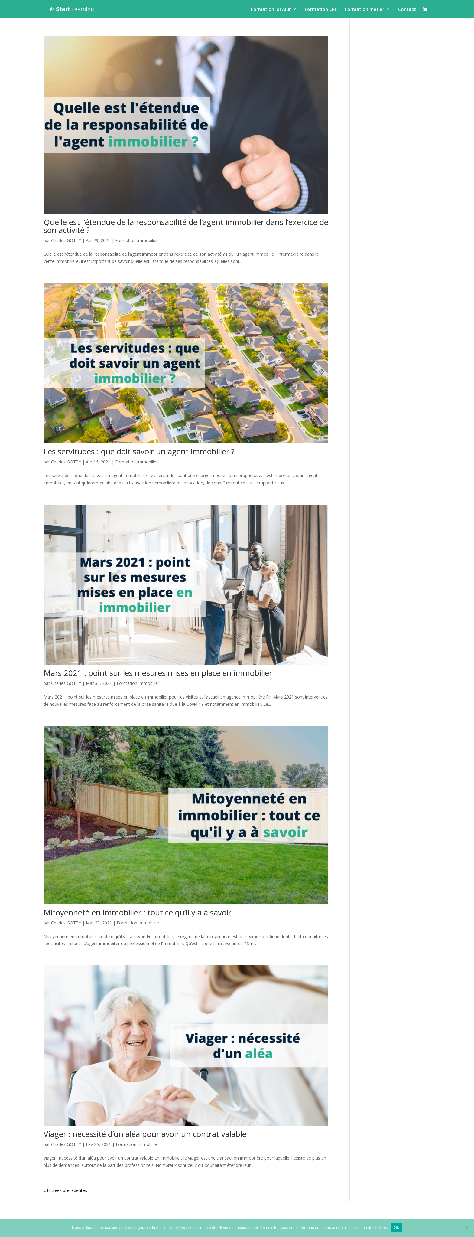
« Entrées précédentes (65, 1190)
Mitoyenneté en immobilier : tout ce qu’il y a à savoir (137, 912)
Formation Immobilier (136, 240)
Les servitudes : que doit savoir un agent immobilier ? (139, 451)
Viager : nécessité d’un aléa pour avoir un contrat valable (145, 1133)
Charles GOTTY (66, 240)
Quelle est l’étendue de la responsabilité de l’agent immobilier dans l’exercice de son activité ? (186, 226)
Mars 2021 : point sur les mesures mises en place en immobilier (158, 672)
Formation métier (364, 9)
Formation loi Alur (271, 9)
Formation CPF (321, 9)
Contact (407, 9)
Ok (396, 1227)
